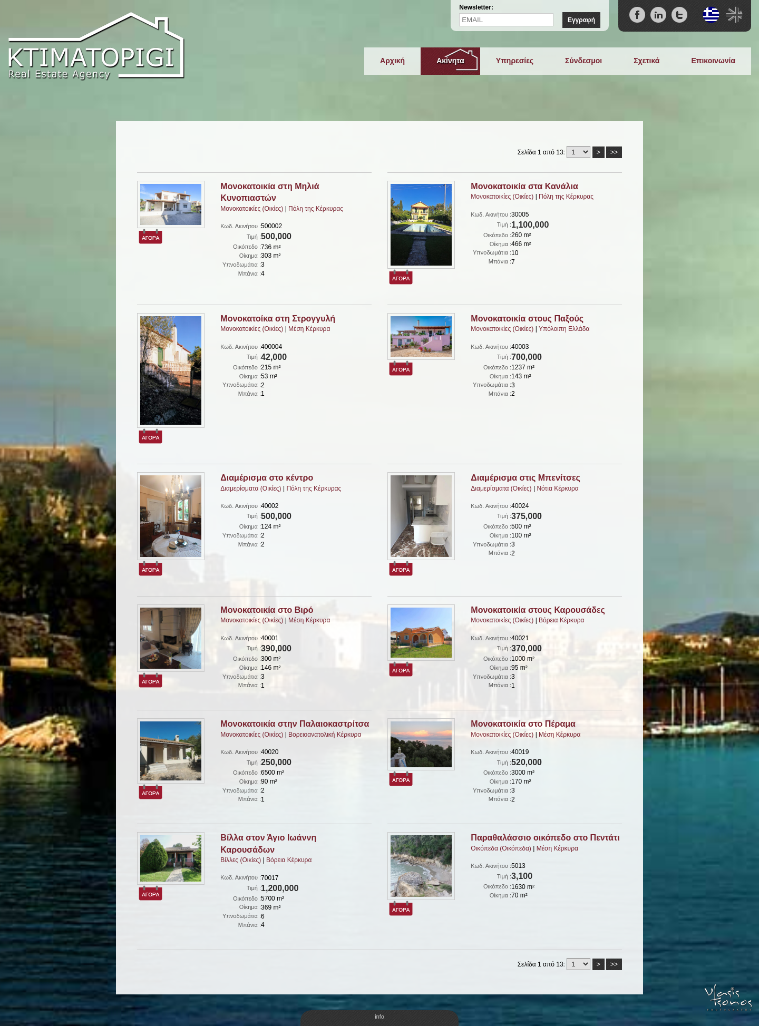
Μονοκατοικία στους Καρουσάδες (538, 609)
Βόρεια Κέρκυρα (561, 620)
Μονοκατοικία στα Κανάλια (524, 186)
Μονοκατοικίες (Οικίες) (251, 208)
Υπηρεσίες (514, 60)
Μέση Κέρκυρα (309, 329)
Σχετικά (646, 60)
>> (614, 152)
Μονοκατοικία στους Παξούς (527, 318)
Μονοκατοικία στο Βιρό (266, 609)
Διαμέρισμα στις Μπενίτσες (525, 477)
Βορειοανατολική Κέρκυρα (324, 734)
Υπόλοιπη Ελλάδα (564, 329)
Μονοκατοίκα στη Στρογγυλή (277, 318)
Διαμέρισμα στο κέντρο (266, 477)
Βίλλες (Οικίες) (240, 860)
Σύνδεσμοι (583, 60)
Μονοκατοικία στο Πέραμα (523, 723)
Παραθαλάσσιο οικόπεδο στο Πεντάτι (545, 837)
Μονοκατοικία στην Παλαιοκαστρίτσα (294, 723)
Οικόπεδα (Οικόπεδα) (501, 848)
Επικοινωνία (713, 60)
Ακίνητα (450, 60)
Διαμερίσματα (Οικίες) (250, 488)
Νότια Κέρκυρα (557, 488)
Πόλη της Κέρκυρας (315, 208)
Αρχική (392, 60)
